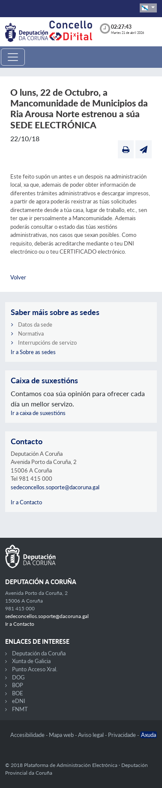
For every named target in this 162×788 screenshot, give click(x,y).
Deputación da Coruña (39, 653)
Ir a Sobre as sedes (33, 352)
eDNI (18, 700)
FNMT (20, 709)
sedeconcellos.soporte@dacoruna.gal (55, 487)
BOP (17, 685)
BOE (17, 693)
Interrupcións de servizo (47, 342)
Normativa (31, 333)
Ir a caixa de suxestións (38, 412)
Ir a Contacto (26, 502)
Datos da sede (35, 324)
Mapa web (62, 734)
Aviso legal (91, 734)
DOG (18, 677)
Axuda (148, 734)
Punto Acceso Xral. (34, 669)
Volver (18, 277)
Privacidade (122, 734)
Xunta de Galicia (31, 661)
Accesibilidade (28, 734)
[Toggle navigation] (13, 57)
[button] (148, 7)
